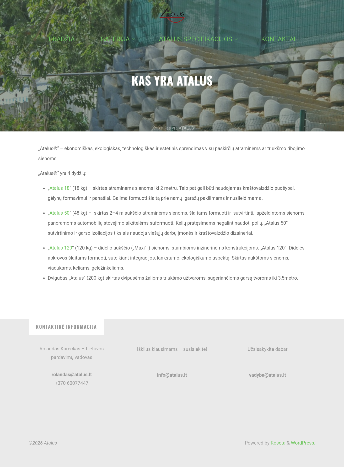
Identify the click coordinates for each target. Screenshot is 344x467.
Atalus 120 (60, 248)
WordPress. (303, 443)
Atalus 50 (59, 213)
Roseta (277, 443)
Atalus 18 (59, 188)
